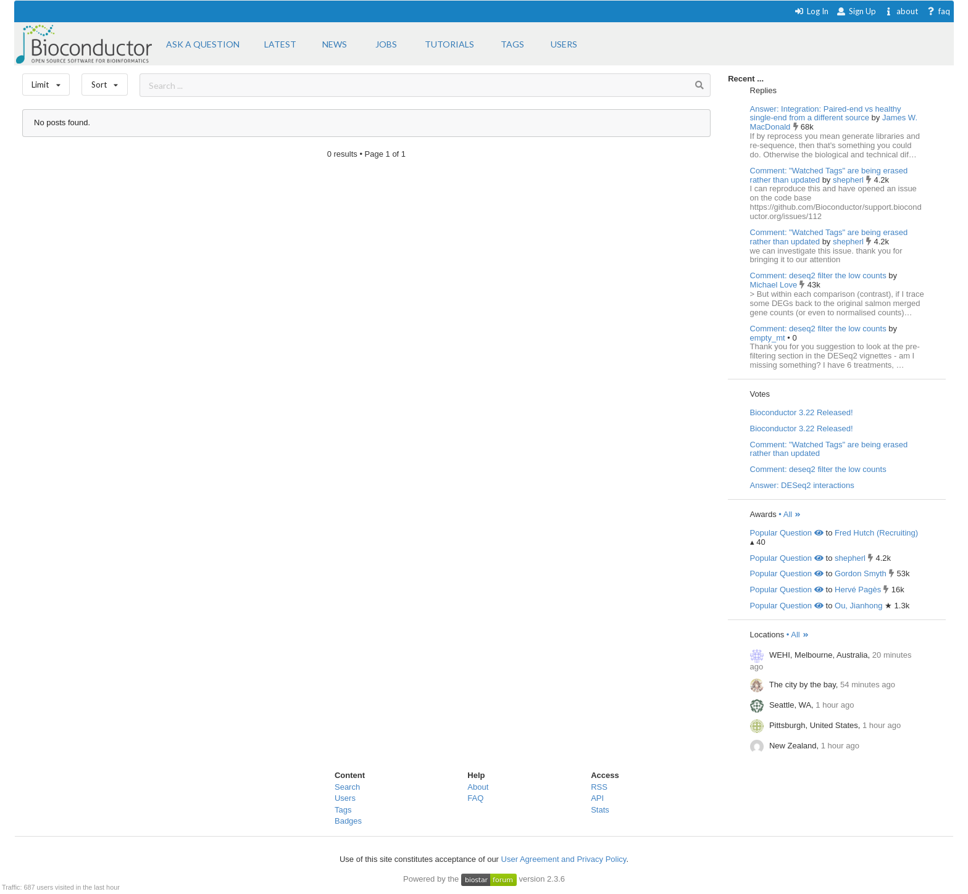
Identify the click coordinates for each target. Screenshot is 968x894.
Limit (46, 81)
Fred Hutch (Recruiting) (876, 532)
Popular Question (787, 532)
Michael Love (774, 284)
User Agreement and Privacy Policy (564, 859)
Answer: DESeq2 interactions (802, 485)
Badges (348, 821)
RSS (599, 787)
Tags (343, 809)
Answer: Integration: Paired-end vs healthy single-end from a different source (825, 113)
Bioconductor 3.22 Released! (801, 412)
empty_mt (769, 337)
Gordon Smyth (861, 573)
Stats (600, 809)
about (901, 11)
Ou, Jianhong (858, 605)
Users (345, 798)
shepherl (849, 179)
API (597, 798)
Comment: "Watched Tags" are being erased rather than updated (829, 175)
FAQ (475, 798)
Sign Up (856, 11)
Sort (104, 81)
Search (347, 787)
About (477, 787)
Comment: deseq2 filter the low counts (818, 275)
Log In (811, 11)
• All (789, 514)
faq (938, 11)
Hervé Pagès (858, 589)
